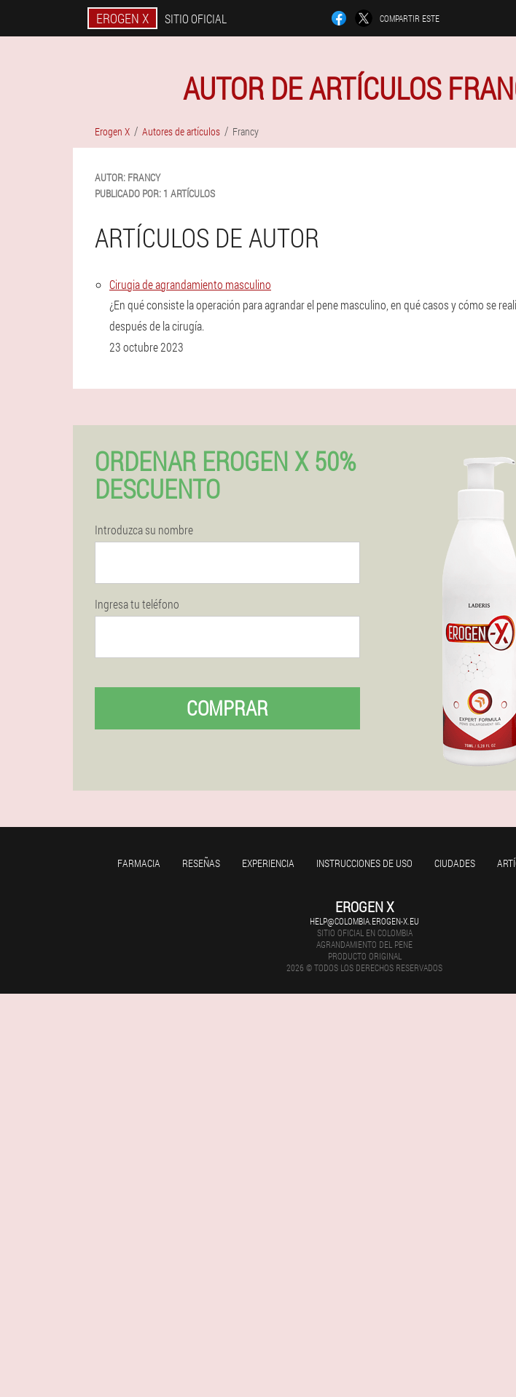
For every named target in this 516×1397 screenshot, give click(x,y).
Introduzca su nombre (144, 530)
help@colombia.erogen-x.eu (364, 921)
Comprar (227, 707)
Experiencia (268, 863)
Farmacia (138, 863)
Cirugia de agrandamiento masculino (190, 284)
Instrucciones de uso (364, 863)
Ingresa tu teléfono (137, 604)
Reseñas (201, 863)
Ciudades (454, 863)
